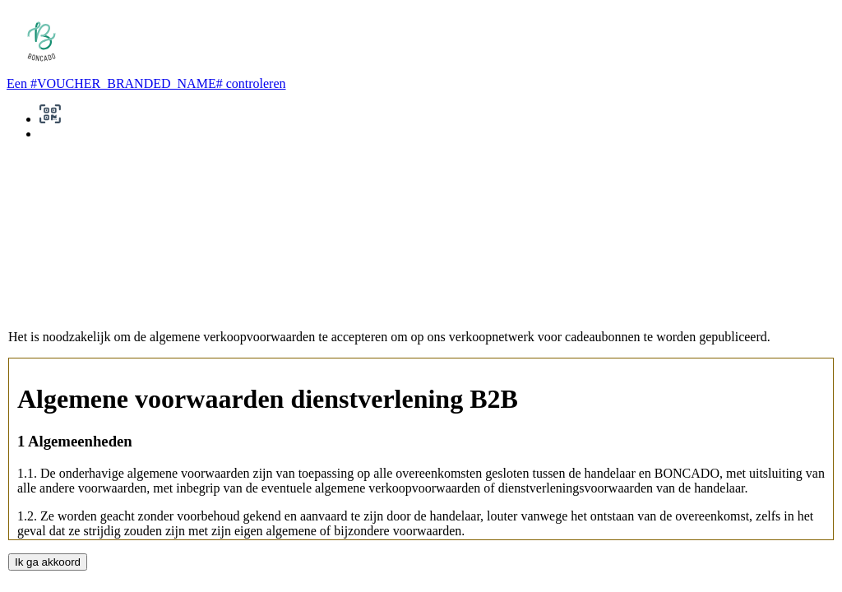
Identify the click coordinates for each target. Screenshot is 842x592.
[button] (50, 119)
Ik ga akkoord (48, 562)
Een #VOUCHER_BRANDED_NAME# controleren (146, 83)
